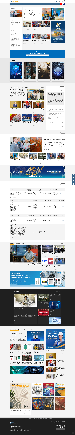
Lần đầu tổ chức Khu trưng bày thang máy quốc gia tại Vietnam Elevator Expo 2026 (59, 266)
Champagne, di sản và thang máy (55, 311)
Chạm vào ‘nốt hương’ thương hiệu (43, 318)
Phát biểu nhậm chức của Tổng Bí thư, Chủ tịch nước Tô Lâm (15, 39)
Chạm (12, 20)
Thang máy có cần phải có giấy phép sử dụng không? (55, 122)
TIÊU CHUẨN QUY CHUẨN (16, 79)
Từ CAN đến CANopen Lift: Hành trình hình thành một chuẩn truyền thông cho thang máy (38, 363)
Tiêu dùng (22, 243)
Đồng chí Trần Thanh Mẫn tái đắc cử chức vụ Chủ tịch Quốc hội (38, 109)
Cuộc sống (22, 132)
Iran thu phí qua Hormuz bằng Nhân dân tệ (15, 122)
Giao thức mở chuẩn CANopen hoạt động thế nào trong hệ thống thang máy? (27, 352)
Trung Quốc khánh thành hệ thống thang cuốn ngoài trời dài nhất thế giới (33, 161)
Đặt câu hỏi (62, 87)
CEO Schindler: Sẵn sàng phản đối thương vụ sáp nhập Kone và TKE (47, 253)
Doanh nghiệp (17, 243)
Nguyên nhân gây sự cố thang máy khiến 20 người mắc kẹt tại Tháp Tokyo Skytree (27, 363)
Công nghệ (12, 30)
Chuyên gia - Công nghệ (14, 329)
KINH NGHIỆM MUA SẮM (30, 79)
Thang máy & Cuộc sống (14, 132)
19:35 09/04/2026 (47, 149)
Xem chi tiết (62, 193)
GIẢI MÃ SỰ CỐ (43, 79)
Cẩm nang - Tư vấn (23, 329)
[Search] (37, 55)
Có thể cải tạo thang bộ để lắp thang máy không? (55, 118)
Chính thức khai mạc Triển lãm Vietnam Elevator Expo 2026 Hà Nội (15, 33)
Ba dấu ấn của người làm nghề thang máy (44, 303)
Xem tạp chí (12, 413)
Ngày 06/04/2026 (13, 212)
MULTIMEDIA (16, 291)
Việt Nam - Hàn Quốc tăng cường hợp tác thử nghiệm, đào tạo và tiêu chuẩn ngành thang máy (45, 29)
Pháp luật (12, 41)
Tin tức (24, 31)
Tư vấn (48, 87)
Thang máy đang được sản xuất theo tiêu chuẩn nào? (60, 375)
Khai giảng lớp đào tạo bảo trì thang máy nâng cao (59, 253)
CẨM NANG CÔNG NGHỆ (58, 79)
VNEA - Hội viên (43, 31)
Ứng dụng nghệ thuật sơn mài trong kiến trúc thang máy (32, 11)
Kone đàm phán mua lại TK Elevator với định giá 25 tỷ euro (47, 266)
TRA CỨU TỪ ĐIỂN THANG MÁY (37, 53)
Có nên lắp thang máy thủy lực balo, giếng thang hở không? (54, 114)
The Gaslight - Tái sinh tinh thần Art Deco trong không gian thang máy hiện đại (42, 161)
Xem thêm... (42, 87)
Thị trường (12, 243)
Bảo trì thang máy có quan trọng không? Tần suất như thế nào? (55, 90)
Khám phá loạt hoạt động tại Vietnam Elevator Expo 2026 (36, 29)
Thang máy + (13, 60)
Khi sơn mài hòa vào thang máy (22, 160)
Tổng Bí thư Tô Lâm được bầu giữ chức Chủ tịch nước (27, 109)
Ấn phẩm (11, 381)
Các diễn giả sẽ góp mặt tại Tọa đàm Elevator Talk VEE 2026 (26, 122)
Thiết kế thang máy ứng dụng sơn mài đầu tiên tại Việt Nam (15, 18)
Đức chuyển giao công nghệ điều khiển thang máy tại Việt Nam (15, 28)
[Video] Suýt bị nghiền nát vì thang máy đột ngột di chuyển (51, 160)
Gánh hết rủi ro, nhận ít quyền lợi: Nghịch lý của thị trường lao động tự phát (61, 161)
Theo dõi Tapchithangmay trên (60, 425)
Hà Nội (64, 0)
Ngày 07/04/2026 (13, 197)
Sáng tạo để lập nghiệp (14, 263)
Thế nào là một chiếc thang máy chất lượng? (38, 352)
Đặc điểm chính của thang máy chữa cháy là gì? (54, 110)
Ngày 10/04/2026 (13, 187)
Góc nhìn (29, 132)
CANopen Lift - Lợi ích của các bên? (35, 41)
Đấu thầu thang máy (13, 184)
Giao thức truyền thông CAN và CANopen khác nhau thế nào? (15, 363)
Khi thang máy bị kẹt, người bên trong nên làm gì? (54, 126)
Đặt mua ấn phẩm (27, 413)
